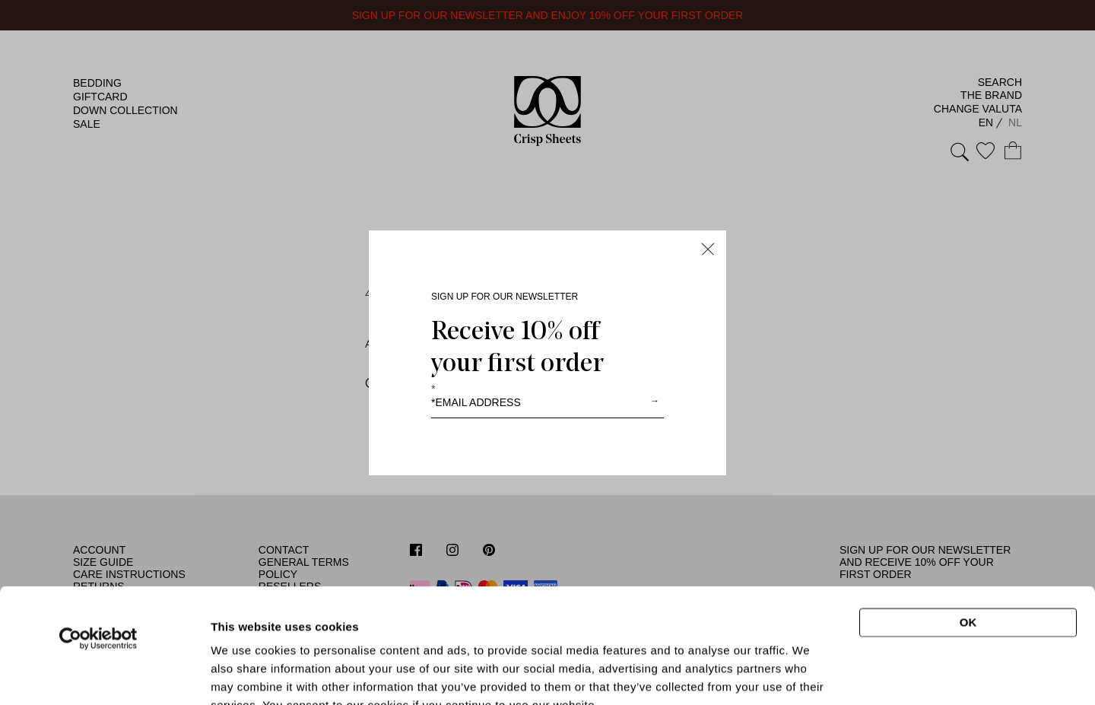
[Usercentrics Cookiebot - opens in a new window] (98, 530)
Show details (809, 668)
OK (968, 514)
